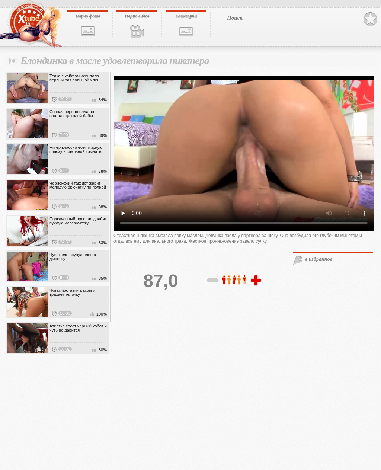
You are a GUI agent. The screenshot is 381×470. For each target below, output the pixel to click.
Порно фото (88, 16)
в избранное (318, 259)
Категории (186, 16)
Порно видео (137, 16)
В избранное (370, 19)
